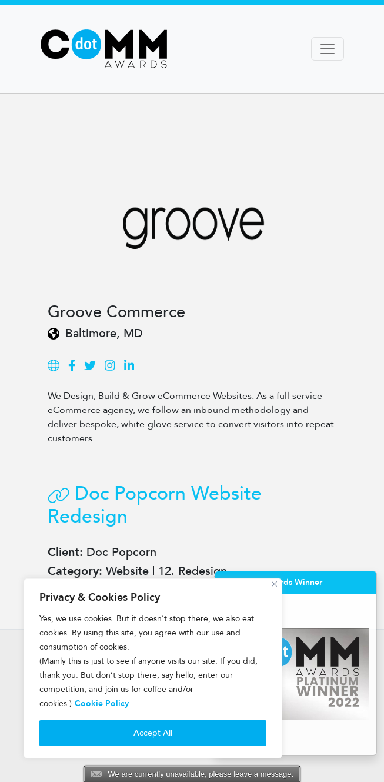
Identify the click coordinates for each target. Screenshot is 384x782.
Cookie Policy (102, 703)
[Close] (274, 584)
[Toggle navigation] (327, 49)
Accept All (152, 732)
